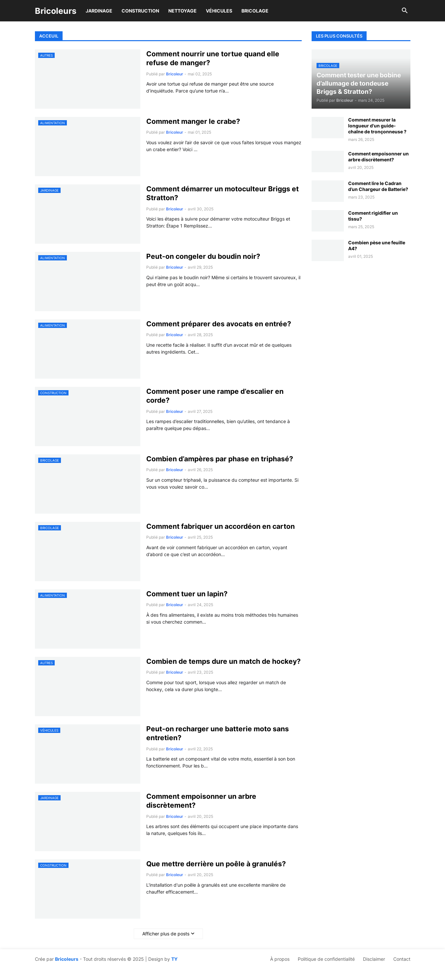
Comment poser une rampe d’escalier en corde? (215, 395)
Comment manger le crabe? (193, 121)
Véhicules (219, 10)
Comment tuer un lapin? (187, 594)
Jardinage (99, 10)
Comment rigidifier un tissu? (373, 216)
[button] (404, 10)
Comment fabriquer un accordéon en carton (220, 526)
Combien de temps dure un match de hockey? (223, 661)
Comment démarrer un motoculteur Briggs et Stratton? (222, 193)
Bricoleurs (55, 11)
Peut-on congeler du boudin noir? (203, 256)
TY (174, 959)
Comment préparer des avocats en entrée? (218, 324)
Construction (140, 10)
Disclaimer (374, 959)
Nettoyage (182, 10)
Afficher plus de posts (165, 933)
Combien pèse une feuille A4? (376, 245)
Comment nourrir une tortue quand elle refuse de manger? (212, 58)
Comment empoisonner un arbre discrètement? (201, 800)
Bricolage (254, 10)
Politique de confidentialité (326, 959)
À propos (280, 959)
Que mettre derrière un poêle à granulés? (216, 864)
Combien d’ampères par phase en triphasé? (219, 459)
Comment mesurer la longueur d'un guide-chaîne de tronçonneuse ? (377, 125)
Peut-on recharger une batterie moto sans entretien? (217, 733)
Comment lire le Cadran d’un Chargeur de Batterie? (378, 186)
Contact (401, 959)
